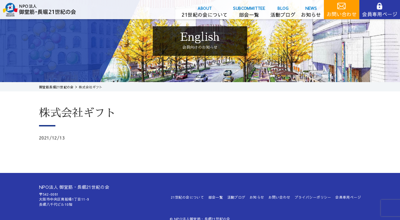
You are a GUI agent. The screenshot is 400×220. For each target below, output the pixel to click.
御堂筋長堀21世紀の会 (44, 9)
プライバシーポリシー (313, 197)
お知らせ (311, 14)
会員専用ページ (379, 14)
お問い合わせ (342, 14)
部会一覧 (249, 14)
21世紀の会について (205, 14)
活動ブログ (282, 14)
